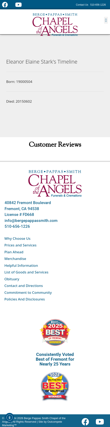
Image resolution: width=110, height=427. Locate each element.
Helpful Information (21, 265)
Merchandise (15, 258)
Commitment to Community (28, 292)
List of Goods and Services (26, 272)
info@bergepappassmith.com (31, 220)
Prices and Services (20, 245)
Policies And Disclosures (24, 299)
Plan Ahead (13, 252)
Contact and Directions (23, 285)
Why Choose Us (17, 238)
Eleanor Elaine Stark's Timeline (41, 61)
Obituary (11, 279)
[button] (106, 20)
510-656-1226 (17, 226)
